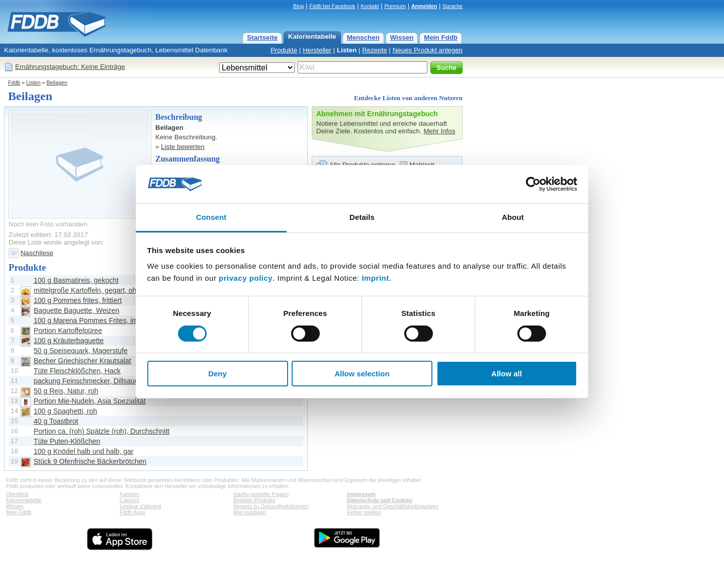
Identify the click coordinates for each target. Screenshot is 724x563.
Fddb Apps (132, 512)
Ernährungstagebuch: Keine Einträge (70, 66)
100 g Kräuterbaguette (69, 341)
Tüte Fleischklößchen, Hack (77, 371)
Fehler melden (364, 512)
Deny (217, 373)
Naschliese (37, 253)
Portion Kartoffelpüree (68, 331)
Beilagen (56, 82)
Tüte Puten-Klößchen (67, 441)
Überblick (17, 494)
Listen (346, 50)
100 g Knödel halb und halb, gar (84, 451)
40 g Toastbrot (56, 421)
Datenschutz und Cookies (379, 500)
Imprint (375, 278)
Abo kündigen (249, 512)
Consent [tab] (211, 217)
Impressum (361, 494)
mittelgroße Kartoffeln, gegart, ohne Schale (101, 290)
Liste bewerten (183, 146)
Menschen (363, 37)
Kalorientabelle (312, 36)
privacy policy (246, 278)
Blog (298, 6)
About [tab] (513, 217)
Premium (395, 6)
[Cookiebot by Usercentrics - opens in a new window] (533, 184)
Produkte (283, 50)
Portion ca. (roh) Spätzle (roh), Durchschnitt (101, 431)
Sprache (452, 6)
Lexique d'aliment (140, 506)
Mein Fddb (441, 37)
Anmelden (424, 6)
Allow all (506, 373)
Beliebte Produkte (254, 500)
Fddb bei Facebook (332, 6)
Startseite (262, 37)
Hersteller (317, 50)
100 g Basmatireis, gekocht (76, 280)
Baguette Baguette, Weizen (76, 310)
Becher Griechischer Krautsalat (82, 361)
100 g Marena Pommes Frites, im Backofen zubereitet (118, 320)
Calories (129, 500)
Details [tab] (362, 217)
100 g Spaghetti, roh (65, 411)
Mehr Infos (439, 131)
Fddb (14, 82)
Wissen (402, 37)
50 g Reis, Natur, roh (66, 391)
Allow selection (361, 373)
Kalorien (129, 494)
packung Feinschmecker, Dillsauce (88, 381)
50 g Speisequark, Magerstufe (81, 351)
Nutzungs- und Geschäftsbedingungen (392, 506)
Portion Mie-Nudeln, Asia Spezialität (90, 401)
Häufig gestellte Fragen (261, 494)
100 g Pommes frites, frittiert (78, 300)
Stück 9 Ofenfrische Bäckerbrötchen (90, 461)
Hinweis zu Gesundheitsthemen (271, 506)
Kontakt (369, 6)
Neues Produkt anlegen (428, 50)
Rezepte (374, 50)
